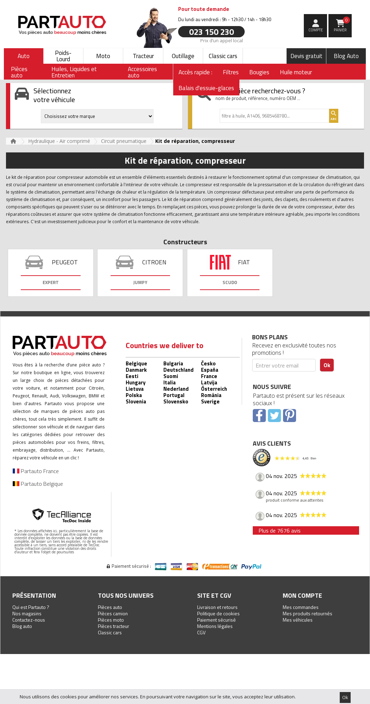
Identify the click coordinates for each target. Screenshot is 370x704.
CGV (201, 632)
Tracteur (143, 56)
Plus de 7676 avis (279, 530)
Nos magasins (27, 613)
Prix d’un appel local (221, 40)
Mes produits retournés (307, 613)
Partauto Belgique (38, 483)
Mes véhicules (298, 619)
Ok (345, 697)
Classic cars (223, 56)
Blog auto (22, 626)
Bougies (259, 72)
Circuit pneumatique (123, 141)
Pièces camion (113, 613)
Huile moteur (296, 72)
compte (315, 30)
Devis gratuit (306, 56)
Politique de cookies (218, 613)
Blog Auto (346, 56)
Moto (103, 56)
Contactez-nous (28, 619)
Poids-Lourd (63, 56)
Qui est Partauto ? (30, 607)
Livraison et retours (217, 607)
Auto (24, 56)
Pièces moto (111, 619)
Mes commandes (301, 607)
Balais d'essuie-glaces (206, 88)
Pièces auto (110, 607)
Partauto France (36, 471)
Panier (342, 25)
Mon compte (302, 595)
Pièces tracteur (113, 626)
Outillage (183, 56)
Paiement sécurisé (216, 619)
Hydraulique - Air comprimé (59, 141)
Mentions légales (215, 626)
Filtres (231, 72)
